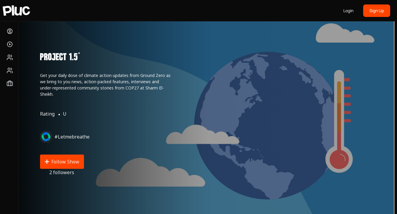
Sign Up (376, 10)
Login (348, 10)
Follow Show (62, 161)
